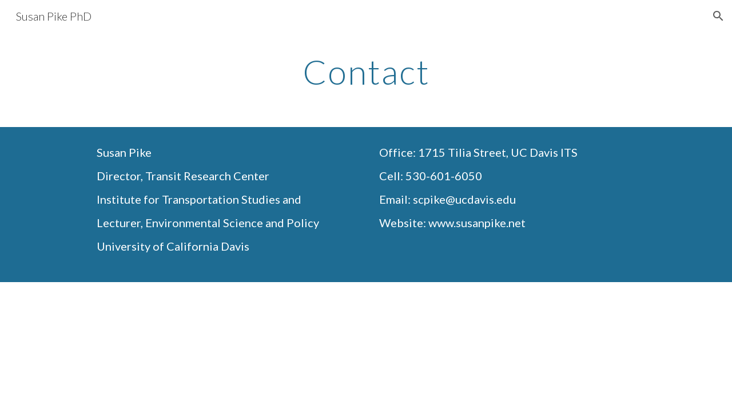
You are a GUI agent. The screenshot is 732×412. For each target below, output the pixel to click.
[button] (718, 16)
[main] (366, 71)
